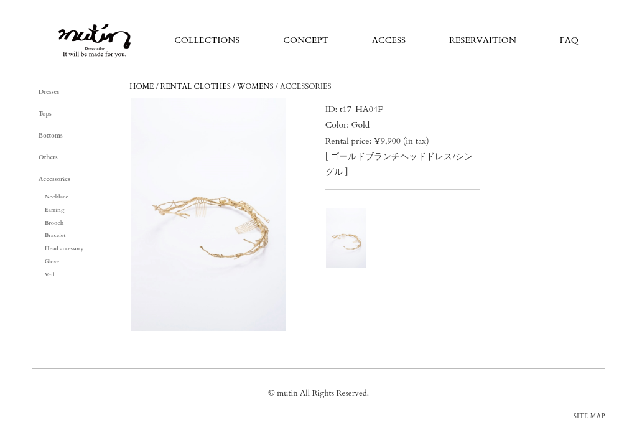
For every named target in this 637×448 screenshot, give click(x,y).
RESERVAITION (482, 40)
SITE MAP (589, 416)
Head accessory (64, 248)
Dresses (49, 92)
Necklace (56, 196)
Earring (54, 209)
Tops (45, 114)
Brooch (54, 222)
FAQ (569, 40)
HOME (141, 86)
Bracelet (55, 235)
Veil (50, 274)
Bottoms (51, 135)
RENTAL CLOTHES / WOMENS (217, 86)
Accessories (54, 179)
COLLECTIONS (206, 40)
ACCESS (389, 40)
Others (48, 157)
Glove (52, 261)
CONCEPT (305, 40)
